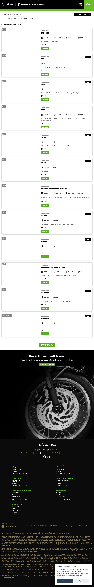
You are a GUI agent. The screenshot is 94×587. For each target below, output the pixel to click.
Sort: (4, 15)
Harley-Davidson (26, 453)
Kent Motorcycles (17, 505)
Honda (37, 453)
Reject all (81, 581)
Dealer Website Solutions (7, 523)
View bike (45, 48)
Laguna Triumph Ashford (20, 478)
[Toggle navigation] (80, 4)
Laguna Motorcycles (18, 466)
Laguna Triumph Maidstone (64, 478)
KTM (51, 453)
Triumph (70, 453)
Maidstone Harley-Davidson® (21, 491)
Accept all (65, 581)
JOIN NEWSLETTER (47, 365)
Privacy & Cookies (80, 526)
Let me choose (78, 576)
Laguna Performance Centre (65, 466)
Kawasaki (45, 453)
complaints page (9, 577)
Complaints (89, 526)
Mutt (56, 453)
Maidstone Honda (61, 491)
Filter (86, 14)
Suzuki (63, 453)
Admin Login (69, 526)
